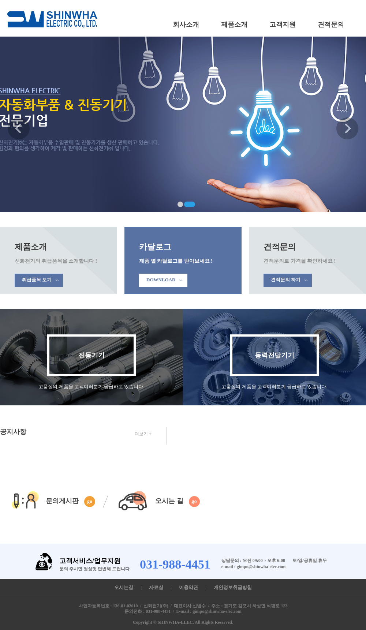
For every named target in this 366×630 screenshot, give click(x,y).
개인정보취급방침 (233, 587)
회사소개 (186, 24)
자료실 (156, 587)
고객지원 (282, 24)
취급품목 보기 (40, 279)
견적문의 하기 (289, 279)
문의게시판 (70, 501)
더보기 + (143, 433)
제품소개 (234, 24)
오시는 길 (177, 501)
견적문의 (331, 24)
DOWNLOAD (164, 279)
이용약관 (188, 587)
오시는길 (123, 587)
